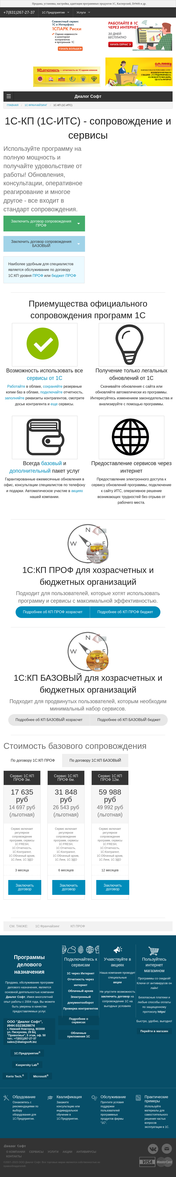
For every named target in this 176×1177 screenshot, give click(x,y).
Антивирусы (86, 1151)
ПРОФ (38, 276)
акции (117, 982)
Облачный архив (80, 991)
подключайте (51, 392)
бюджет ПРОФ (64, 276)
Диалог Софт (15, 997)
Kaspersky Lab (27, 1065)
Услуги (81, 12)
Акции (67, 1151)
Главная (12, 105)
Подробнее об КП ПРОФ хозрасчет (52, 612)
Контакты (14, 1156)
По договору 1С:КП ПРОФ (33, 760)
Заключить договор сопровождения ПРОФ (41, 223)
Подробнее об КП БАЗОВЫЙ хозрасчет (49, 720)
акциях (77, 491)
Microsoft (40, 1076)
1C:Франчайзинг (36, 105)
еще (54, 404)
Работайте (16, 386)
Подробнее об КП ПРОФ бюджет (125, 612)
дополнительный (30, 471)
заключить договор (115, 996)
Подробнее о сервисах (78, 1020)
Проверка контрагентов (80, 1008)
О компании (15, 1151)
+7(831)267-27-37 (19, 12)
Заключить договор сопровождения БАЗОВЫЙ (41, 244)
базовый (51, 463)
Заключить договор (25, 887)
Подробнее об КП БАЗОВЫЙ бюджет (128, 720)
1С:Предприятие (53, 12)
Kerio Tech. (15, 1076)
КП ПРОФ (78, 926)
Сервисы (36, 1151)
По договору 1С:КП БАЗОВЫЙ (95, 760)
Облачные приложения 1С (78, 1034)
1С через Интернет (80, 973)
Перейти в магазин (154, 1031)
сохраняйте (52, 386)
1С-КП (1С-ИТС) (62, 105)
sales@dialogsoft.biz (22, 1042)
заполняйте (14, 398)
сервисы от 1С (44, 378)
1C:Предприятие (27, 1053)
